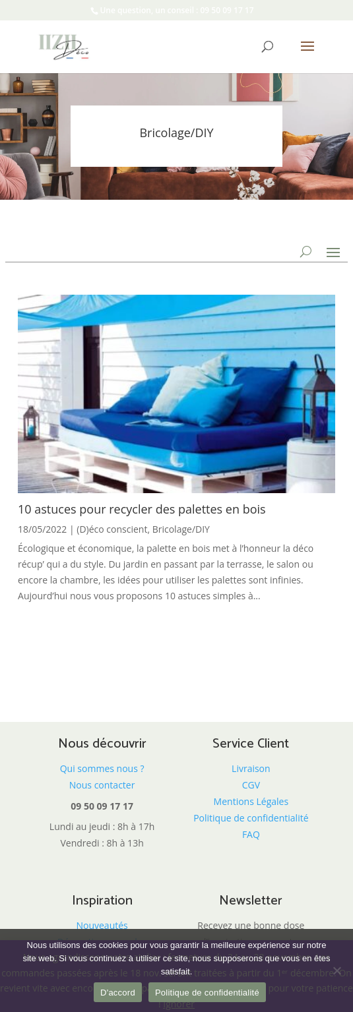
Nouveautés (101, 925)
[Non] (336, 970)
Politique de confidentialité (250, 818)
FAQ (251, 834)
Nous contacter (102, 785)
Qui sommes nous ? (102, 768)
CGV (251, 785)
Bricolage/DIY (181, 529)
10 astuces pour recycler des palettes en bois (142, 509)
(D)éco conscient (112, 529)
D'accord (117, 992)
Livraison (251, 768)
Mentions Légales (251, 801)
